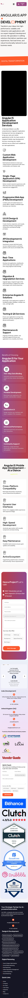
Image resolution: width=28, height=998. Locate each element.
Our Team (5, 985)
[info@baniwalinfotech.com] (14, 725)
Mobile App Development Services (10, 945)
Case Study (6, 987)
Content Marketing (7, 971)
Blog (4, 991)
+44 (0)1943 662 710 (14, 721)
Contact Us (5, 994)
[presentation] (3, 676)
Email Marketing (7, 973)
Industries (5, 989)
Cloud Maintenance (7, 952)
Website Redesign (18, 935)
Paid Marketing (6, 967)
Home (4, 981)
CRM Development (18, 952)
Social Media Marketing (9, 965)
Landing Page (6, 955)
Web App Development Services (10, 948)
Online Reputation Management (11, 969)
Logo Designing (14, 955)
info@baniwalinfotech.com (14, 727)
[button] (13, 4)
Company (5, 983)
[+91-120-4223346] (14, 701)
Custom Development (8, 938)
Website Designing (7, 935)
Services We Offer (9, 631)
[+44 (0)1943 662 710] (14, 719)
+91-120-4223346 (14, 704)
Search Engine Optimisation (10, 963)
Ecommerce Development (9, 942)
